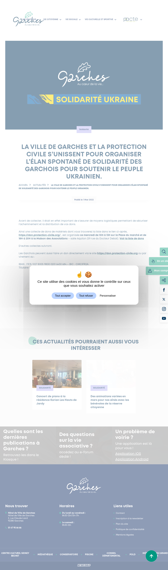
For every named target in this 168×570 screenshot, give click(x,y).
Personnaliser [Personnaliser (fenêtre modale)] (108, 295)
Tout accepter (63, 295)
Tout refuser (86, 295)
